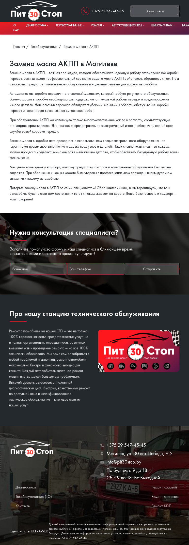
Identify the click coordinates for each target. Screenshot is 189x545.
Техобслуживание (68, 25)
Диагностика (36, 25)
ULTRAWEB (39, 531)
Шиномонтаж (161, 25)
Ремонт (96, 25)
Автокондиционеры (127, 25)
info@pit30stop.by (124, 462)
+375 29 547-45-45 (108, 11)
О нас (16, 27)
